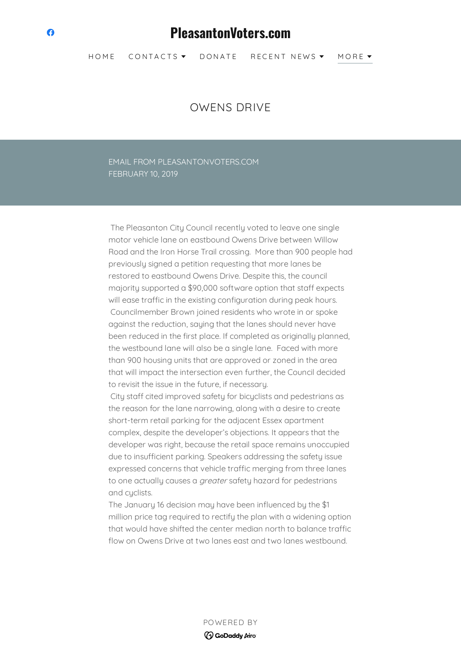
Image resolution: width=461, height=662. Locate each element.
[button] (158, 56)
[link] (51, 32)
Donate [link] (219, 56)
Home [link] (101, 56)
